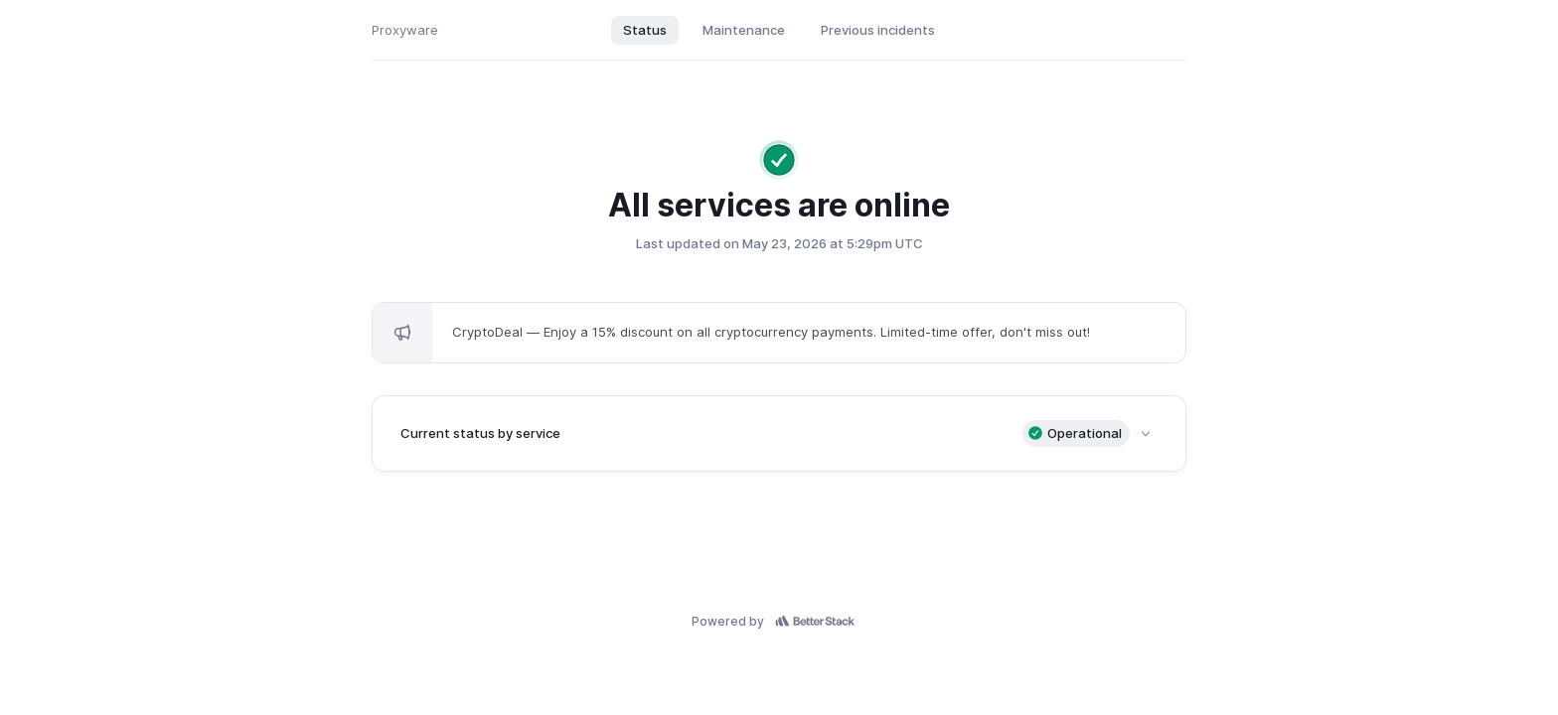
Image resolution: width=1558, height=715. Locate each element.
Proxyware (405, 30)
